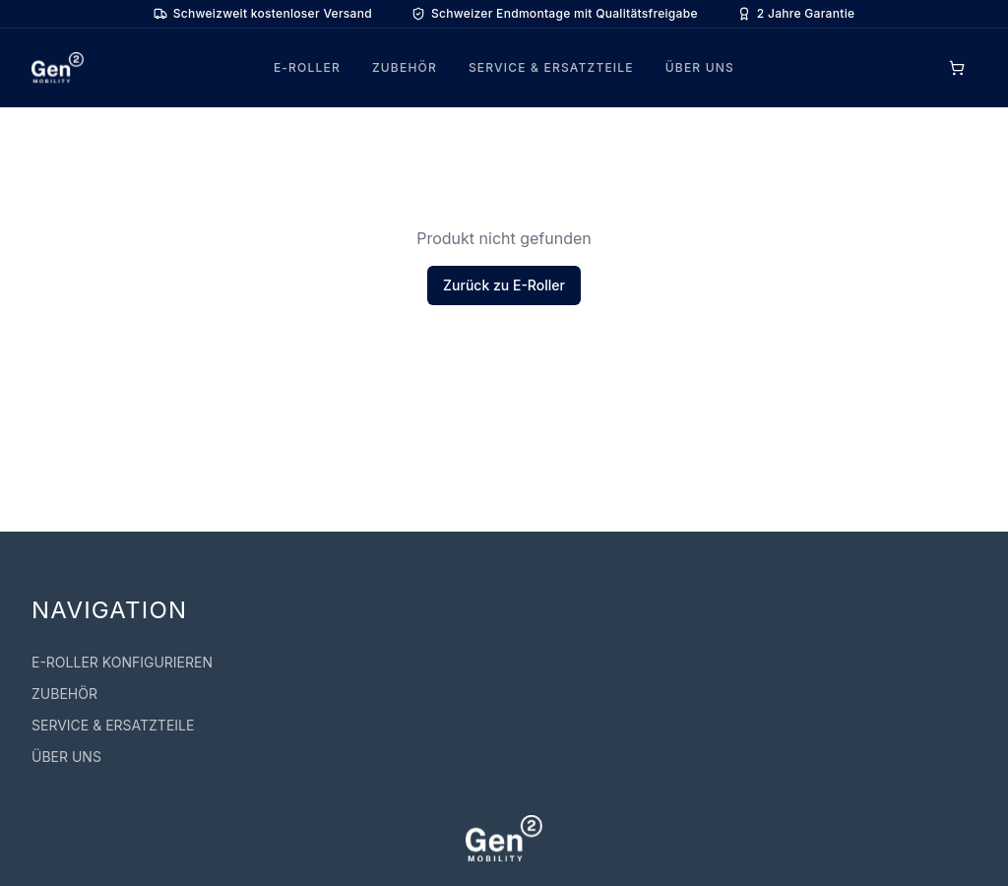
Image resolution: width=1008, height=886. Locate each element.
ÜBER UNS (699, 67)
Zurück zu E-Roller (504, 285)
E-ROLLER (307, 67)
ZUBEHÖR (404, 67)
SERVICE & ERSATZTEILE (551, 67)
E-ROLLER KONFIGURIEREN (122, 662)
